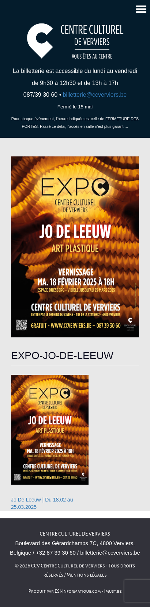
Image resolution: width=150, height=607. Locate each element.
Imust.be (113, 591)
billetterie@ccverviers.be (95, 95)
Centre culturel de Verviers (75, 534)
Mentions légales (87, 575)
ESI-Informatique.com (78, 591)
